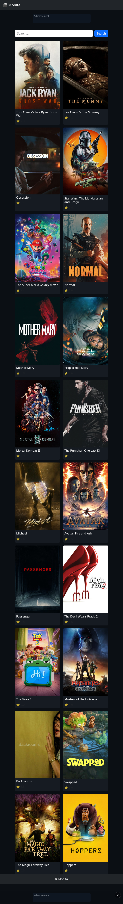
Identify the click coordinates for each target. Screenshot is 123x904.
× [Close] (118, 895)
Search (101, 33)
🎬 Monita (11, 5)
